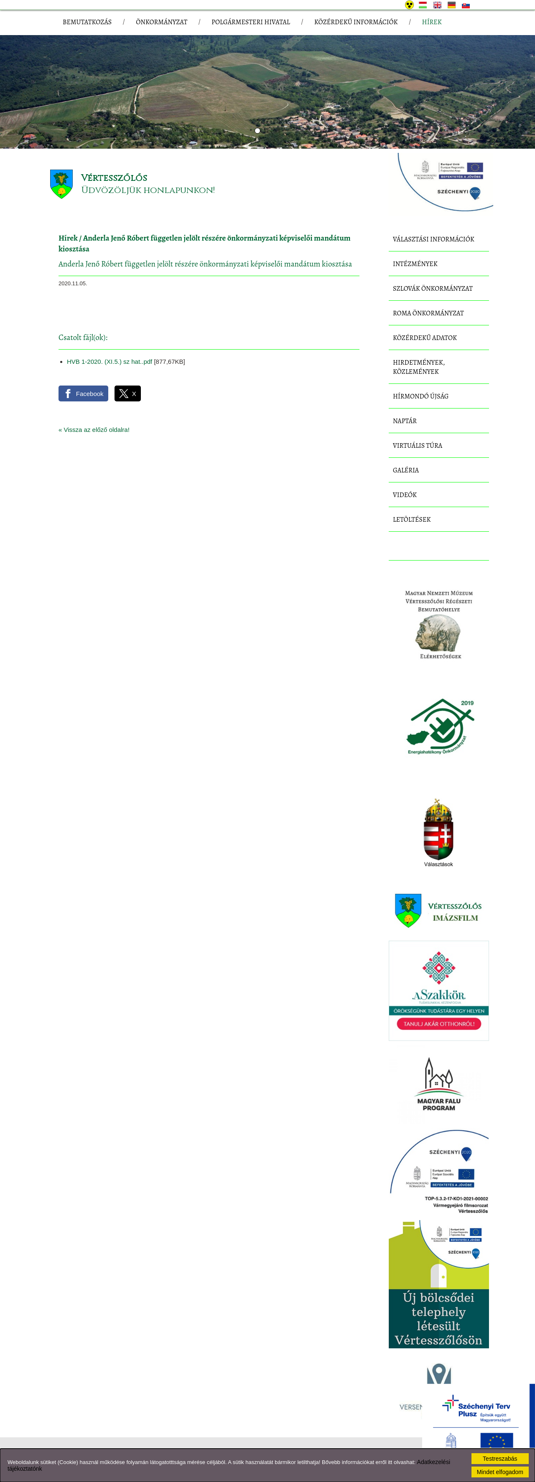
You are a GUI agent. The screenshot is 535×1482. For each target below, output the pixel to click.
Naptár (405, 421)
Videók (405, 495)
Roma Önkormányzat (428, 313)
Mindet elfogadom (500, 1472)
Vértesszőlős (114, 178)
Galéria (406, 470)
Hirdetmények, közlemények (419, 367)
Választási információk (433, 239)
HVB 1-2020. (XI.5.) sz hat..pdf (109, 361)
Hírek (68, 238)
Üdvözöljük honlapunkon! (148, 190)
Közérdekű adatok (425, 338)
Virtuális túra (417, 445)
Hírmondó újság (421, 396)
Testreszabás (500, 1458)
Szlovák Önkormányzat (433, 288)
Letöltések (412, 519)
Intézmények (415, 264)
